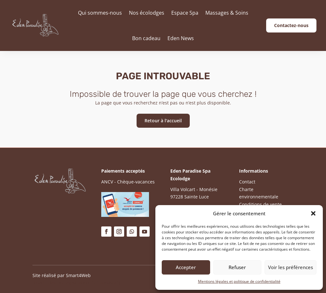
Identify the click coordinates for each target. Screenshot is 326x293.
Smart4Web (78, 275)
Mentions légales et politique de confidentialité (239, 281)
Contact (247, 182)
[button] (313, 213)
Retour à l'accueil (163, 121)
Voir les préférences (290, 267)
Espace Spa (184, 12)
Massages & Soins (226, 12)
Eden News (180, 38)
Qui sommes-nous (100, 12)
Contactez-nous (291, 25)
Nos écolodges (146, 12)
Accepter (186, 267)
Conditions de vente (260, 204)
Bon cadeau (146, 38)
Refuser (237, 267)
